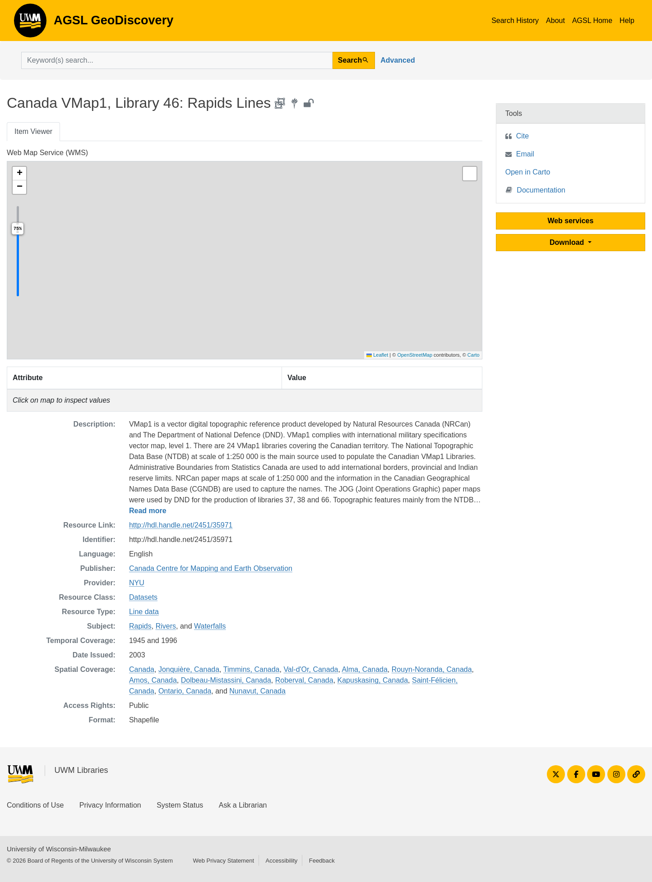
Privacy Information (110, 805)
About (555, 20)
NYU (136, 583)
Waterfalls (210, 626)
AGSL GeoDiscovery (30, 23)
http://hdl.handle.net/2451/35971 (181, 525)
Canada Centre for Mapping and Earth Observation (210, 568)
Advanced (397, 60)
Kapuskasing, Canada (373, 680)
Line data (144, 612)
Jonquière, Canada (188, 669)
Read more (147, 510)
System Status (180, 805)
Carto (473, 355)
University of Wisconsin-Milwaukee (59, 849)
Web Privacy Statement (223, 860)
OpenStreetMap (414, 355)
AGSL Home (592, 20)
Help (627, 20)
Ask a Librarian (243, 805)
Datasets (143, 597)
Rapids (140, 626)
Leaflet (377, 355)
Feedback (322, 860)
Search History (515, 20)
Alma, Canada (364, 669)
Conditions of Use (35, 805)
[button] (19, 173)
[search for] (177, 60)
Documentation (535, 189)
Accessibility (281, 860)
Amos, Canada (153, 680)
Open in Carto (527, 172)
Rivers (166, 626)
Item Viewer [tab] (33, 131)
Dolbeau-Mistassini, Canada (226, 680)
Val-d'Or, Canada (310, 669)
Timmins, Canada (251, 669)
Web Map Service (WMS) (47, 152)
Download (568, 242)
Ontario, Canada (184, 691)
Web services (570, 221)
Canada (141, 669)
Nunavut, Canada (257, 691)
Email (525, 154)
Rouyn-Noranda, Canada (432, 669)
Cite (522, 136)
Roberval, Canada (304, 680)
